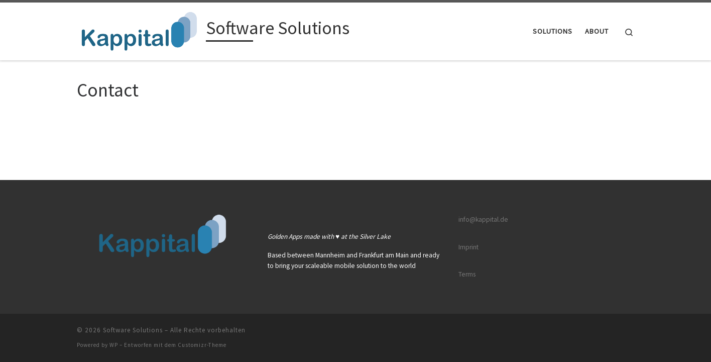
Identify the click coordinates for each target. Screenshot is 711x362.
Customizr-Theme (202, 344)
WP (113, 344)
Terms (467, 274)
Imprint (468, 247)
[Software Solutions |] (139, 29)
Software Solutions (133, 330)
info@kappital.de (483, 219)
